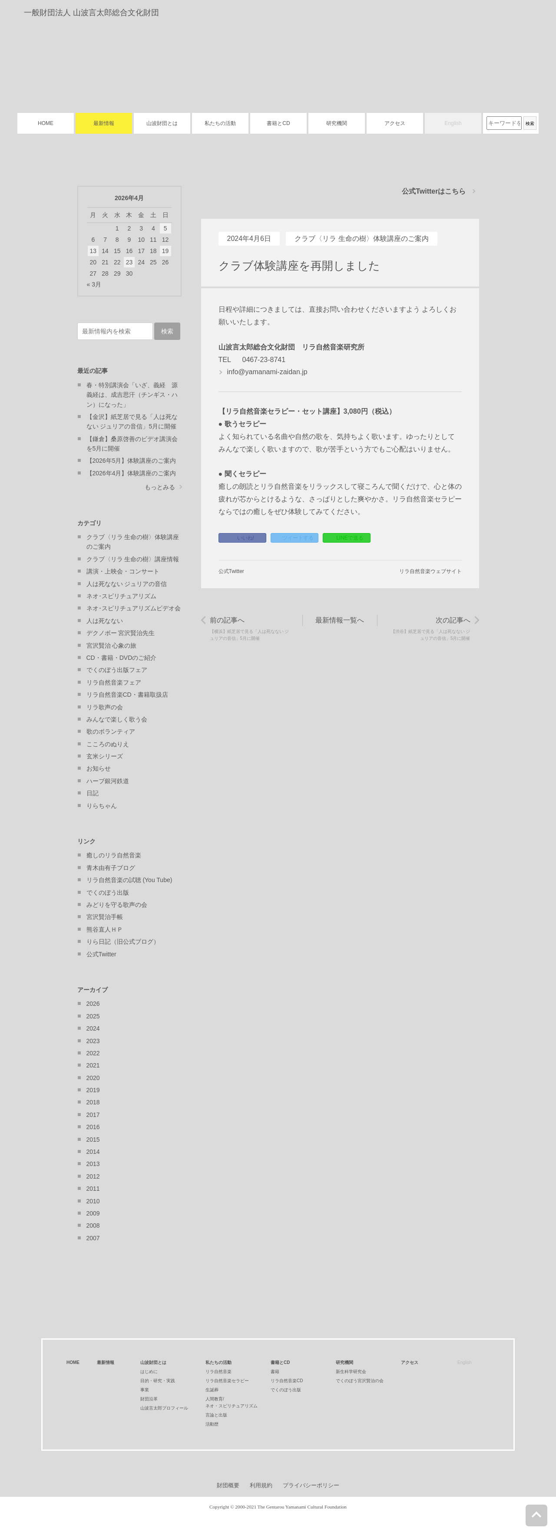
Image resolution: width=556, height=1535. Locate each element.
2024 (93, 1028)
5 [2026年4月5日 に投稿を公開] (165, 228)
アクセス (394, 123)
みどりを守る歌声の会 (116, 904)
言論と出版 (216, 1415)
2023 (93, 1041)
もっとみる (160, 487)
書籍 (275, 1371)
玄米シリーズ (104, 756)
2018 (93, 1102)
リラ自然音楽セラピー (227, 1380)
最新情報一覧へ (339, 620)
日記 (92, 793)
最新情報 (103, 123)
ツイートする (298, 538)
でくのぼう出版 (107, 892)
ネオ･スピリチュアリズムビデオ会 (133, 608)
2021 (93, 1065)
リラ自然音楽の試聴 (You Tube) (129, 879)
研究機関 (336, 123)
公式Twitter (231, 571)
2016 (93, 1126)
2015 (93, 1139)
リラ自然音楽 (218, 1371)
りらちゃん (101, 805)
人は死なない (104, 620)
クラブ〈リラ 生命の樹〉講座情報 (132, 559)
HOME (45, 123)
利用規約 (261, 1485)
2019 (93, 1090)
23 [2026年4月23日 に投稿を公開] (129, 262)
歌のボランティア (110, 731)
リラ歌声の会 (104, 707)
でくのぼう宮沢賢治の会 (360, 1380)
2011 (93, 1188)
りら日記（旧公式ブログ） (122, 941)
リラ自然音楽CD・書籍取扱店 (127, 694)
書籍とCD (278, 123)
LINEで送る (350, 538)
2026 (93, 1003)
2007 (93, 1238)
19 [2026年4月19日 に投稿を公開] (165, 250)
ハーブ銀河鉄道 (107, 780)
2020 (93, 1077)
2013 (93, 1163)
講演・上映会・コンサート (122, 571)
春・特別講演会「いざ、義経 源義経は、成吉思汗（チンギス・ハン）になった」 (132, 395)
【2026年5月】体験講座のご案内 (131, 460)
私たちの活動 (220, 123)
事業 (144, 1389)
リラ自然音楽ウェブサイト (430, 571)
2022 (93, 1053)
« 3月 (94, 284)
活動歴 (211, 1424)
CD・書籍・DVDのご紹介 (121, 657)
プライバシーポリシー (311, 1485)
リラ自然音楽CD (287, 1380)
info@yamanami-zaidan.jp (267, 372)
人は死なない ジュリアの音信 (126, 583)
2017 (93, 1114)
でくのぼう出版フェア (116, 669)
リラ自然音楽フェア (113, 682)
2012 (93, 1176)
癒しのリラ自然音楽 (113, 855)
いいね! (245, 538)
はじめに (149, 1371)
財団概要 (228, 1485)
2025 (93, 1016)
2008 (93, 1225)
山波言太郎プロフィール (164, 1408)
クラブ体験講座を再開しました (299, 265)
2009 (93, 1213)
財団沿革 (149, 1399)
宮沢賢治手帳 (104, 916)
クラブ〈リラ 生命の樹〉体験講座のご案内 (361, 238)
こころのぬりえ (107, 744)
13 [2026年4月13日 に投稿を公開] (93, 250)
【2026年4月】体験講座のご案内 (131, 473)
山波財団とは (162, 123)
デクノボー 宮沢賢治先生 (120, 632)
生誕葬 (211, 1389)
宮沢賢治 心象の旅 (111, 645)
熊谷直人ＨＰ (104, 929)
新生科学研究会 (351, 1371)
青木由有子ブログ (110, 867)
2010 (93, 1201)
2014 (93, 1151)
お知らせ (98, 768)
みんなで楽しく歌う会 (116, 719)
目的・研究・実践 (157, 1380)
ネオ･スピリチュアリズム (121, 596)
